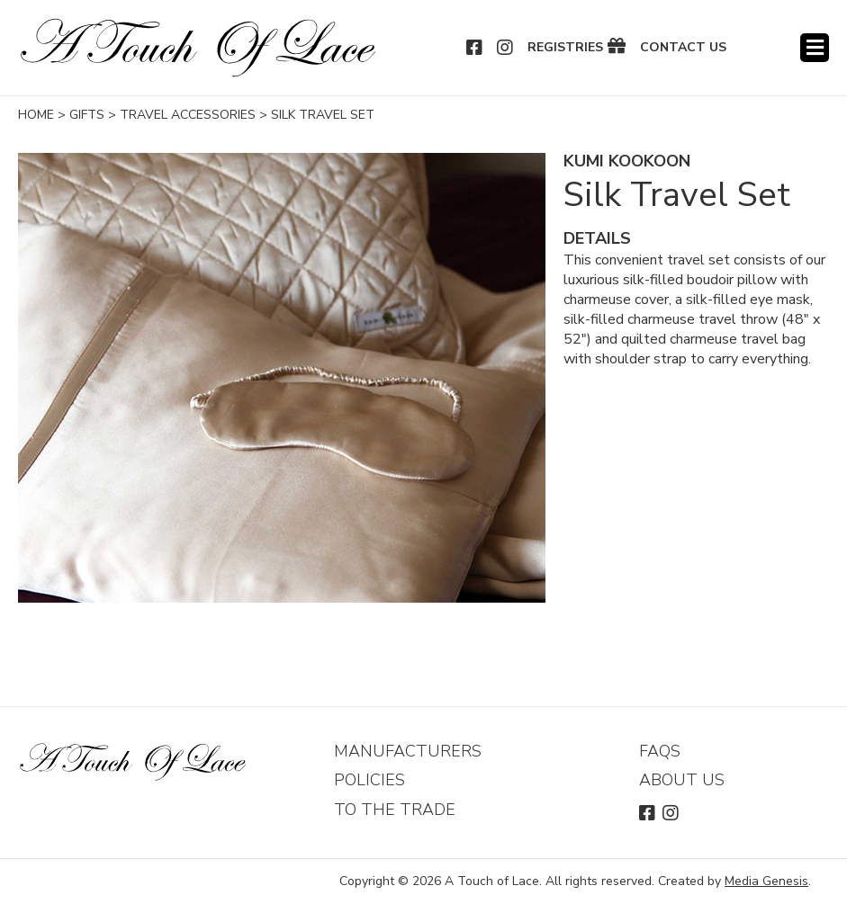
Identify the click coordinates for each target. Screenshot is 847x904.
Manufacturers (408, 751)
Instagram (506, 48)
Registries (565, 47)
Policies (369, 780)
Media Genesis (766, 881)
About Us (682, 780)
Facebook (475, 48)
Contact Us (683, 47)
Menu (814, 47)
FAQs (659, 751)
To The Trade (394, 809)
